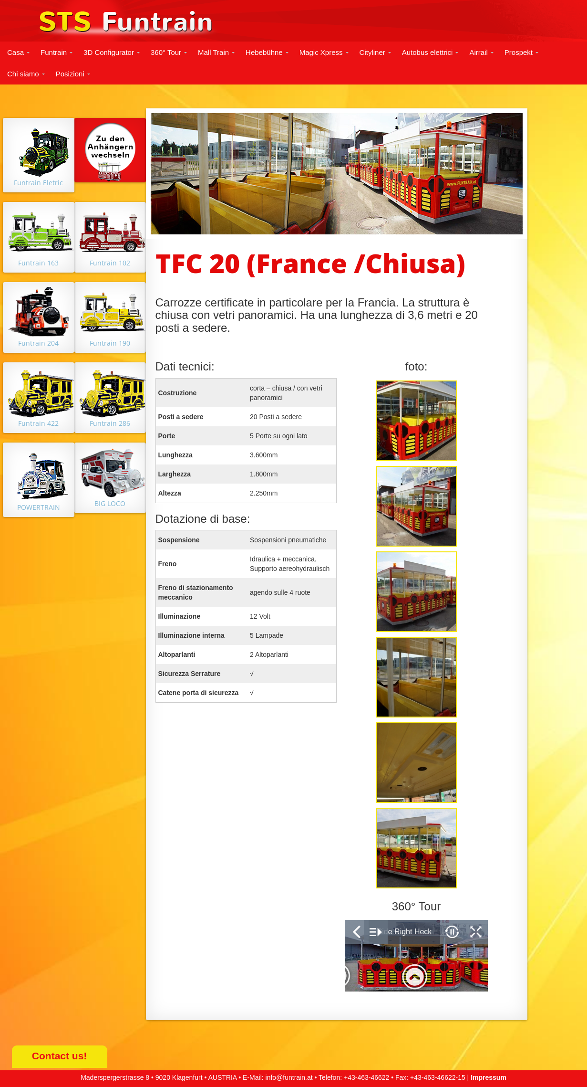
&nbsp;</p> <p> (416, 956)
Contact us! (59, 1055)
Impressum (488, 1077)
